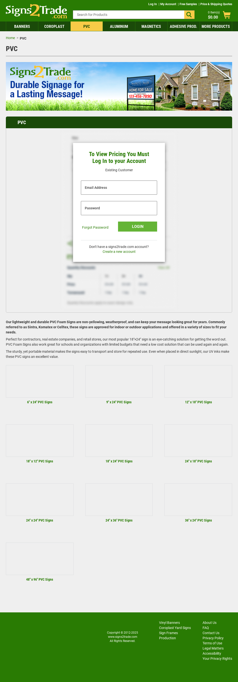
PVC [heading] (22, 122)
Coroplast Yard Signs (175, 628)
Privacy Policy (213, 638)
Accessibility (212, 653)
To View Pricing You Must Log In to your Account (119, 158)
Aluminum (119, 26)
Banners (22, 26)
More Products (216, 26)
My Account (168, 4)
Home (10, 38)
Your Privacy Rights (217, 659)
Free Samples (189, 4)
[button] (189, 15)
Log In (153, 4)
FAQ (206, 628)
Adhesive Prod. (183, 26)
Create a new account (119, 252)
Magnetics (151, 26)
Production (167, 638)
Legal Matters (213, 648)
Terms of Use (212, 643)
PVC (86, 26)
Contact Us (211, 633)
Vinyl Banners (169, 623)
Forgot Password (95, 227)
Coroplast (54, 26)
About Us (209, 623)
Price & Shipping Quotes (216, 4)
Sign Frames (168, 633)
